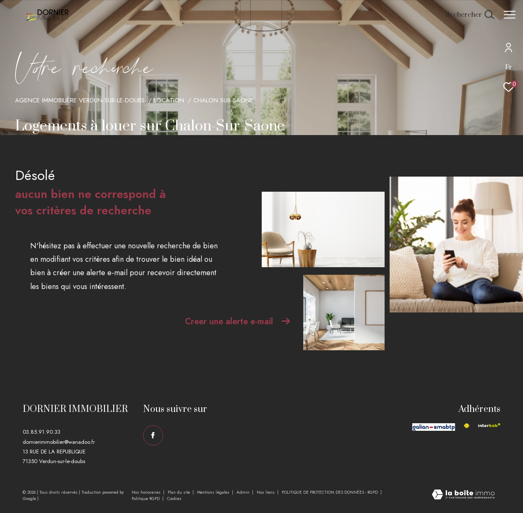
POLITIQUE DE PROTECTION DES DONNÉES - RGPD (330, 492)
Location (169, 100)
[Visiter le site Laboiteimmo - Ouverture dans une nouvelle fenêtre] (463, 495)
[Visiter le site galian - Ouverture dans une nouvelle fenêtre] (433, 427)
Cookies (174, 498)
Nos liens (266, 492)
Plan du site (179, 492)
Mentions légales (214, 492)
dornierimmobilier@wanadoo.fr (59, 442)
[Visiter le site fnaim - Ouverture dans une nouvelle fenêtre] (467, 425)
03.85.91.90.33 (41, 432)
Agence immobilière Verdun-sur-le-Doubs (80, 100)
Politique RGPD (146, 498)
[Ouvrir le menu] (509, 14)
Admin (244, 492)
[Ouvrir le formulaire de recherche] (465, 15)
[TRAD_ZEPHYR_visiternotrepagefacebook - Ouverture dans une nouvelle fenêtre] (153, 435)
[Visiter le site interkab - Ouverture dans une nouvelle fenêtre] (489, 425)
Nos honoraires (147, 492)
